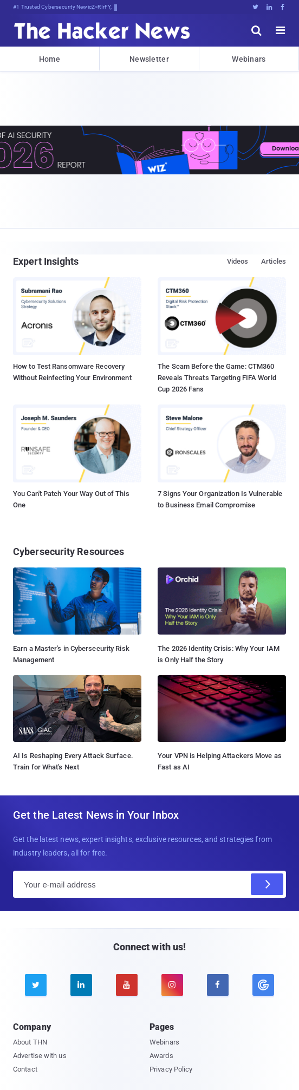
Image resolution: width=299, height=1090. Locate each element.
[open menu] (280, 30)
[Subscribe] (267, 884)
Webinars (248, 59)
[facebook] (218, 985)
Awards (161, 1056)
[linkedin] (81, 985)
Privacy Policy (171, 1069)
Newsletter (149, 59)
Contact (25, 1069)
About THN (30, 1042)
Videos (238, 261)
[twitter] (36, 985)
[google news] (263, 985)
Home (49, 59)
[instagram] (172, 985)
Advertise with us (40, 1056)
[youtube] (127, 985)
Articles (273, 261)
